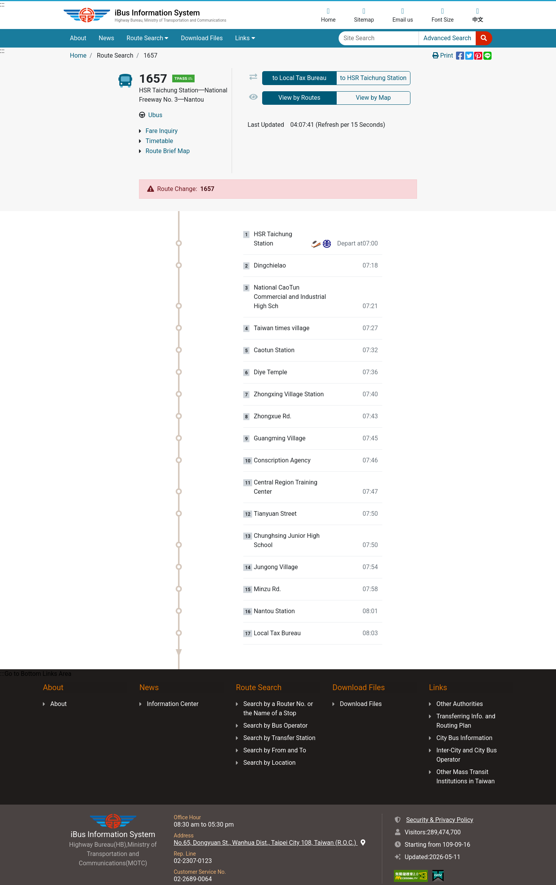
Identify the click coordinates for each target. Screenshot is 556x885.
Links (245, 38)
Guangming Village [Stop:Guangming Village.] (279, 424)
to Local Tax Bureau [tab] (299, 78)
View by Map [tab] (373, 97)
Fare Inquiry (162, 131)
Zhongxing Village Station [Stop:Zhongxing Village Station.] (289, 380)
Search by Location (269, 748)
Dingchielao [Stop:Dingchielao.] (270, 252)
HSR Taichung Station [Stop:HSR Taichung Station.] (273, 225)
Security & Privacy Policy (439, 806)
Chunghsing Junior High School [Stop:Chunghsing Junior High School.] (287, 526)
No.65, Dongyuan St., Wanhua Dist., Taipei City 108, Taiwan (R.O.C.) (269, 828)
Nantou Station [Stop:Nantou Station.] (274, 597)
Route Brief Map (168, 151)
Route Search (148, 38)
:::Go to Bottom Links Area (35, 659)
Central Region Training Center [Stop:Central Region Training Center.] (285, 473)
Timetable (159, 141)
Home (78, 55)
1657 (207, 175)
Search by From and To (274, 736)
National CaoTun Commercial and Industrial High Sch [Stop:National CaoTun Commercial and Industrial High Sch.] (290, 283)
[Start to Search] (483, 38)
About (78, 38)
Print (442, 55)
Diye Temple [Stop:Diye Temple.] (270, 358)
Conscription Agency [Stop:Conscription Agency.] (282, 446)
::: (2, 4)
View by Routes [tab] (299, 97)
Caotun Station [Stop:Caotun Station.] (274, 336)
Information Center (172, 690)
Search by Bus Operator (275, 711)
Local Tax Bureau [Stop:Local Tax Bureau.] (277, 619)
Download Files (202, 38)
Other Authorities (459, 690)
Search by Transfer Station (279, 724)
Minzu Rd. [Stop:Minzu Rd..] (267, 575)
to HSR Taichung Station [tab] (373, 78)
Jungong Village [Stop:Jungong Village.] (276, 553)
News (106, 38)
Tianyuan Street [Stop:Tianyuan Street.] (275, 500)
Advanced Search (447, 38)
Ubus (155, 115)
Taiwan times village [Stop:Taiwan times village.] (281, 314)
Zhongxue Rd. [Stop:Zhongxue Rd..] (273, 402)
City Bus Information (464, 724)
